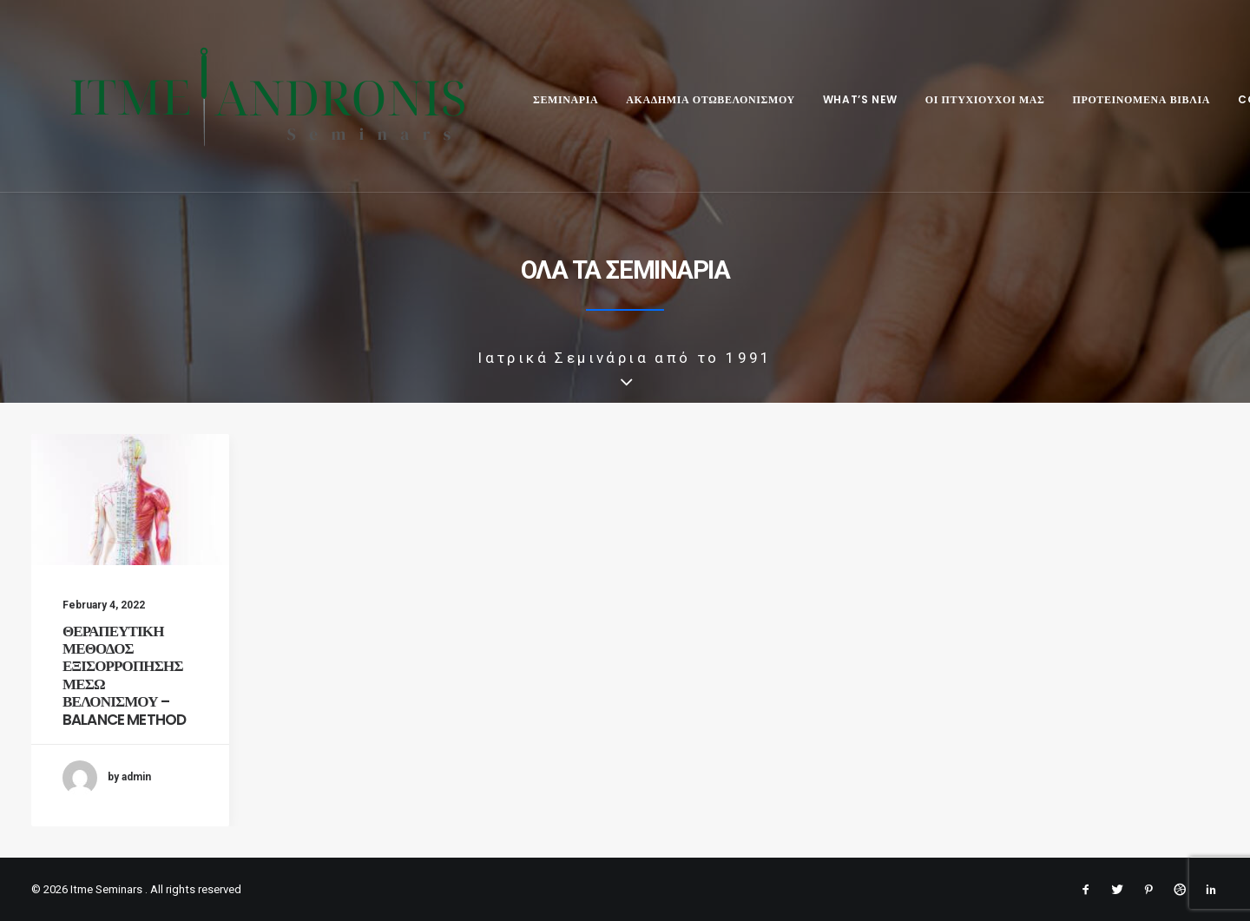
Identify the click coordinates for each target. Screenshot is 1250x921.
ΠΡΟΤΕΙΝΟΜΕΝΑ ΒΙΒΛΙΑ (1117, 99)
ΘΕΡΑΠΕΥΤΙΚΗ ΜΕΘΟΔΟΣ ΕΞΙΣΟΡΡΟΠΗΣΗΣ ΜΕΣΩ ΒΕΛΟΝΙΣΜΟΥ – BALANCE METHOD (124, 675)
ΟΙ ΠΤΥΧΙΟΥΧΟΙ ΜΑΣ (961, 99)
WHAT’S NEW (836, 99)
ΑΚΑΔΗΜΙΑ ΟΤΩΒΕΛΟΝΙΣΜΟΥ (686, 99)
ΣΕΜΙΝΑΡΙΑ (541, 99)
